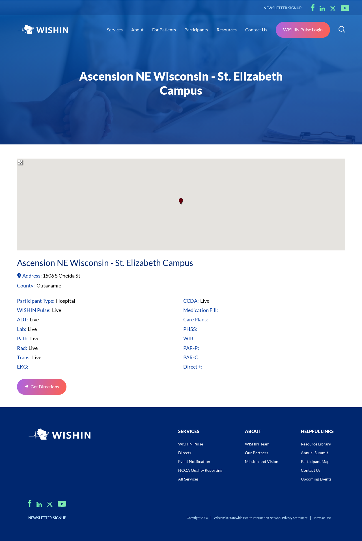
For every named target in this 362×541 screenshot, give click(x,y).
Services (115, 29)
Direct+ (185, 452)
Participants (196, 29)
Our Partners (256, 452)
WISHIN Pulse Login (303, 29)
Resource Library (316, 444)
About (137, 29)
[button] (181, 201)
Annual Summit (314, 452)
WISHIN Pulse (190, 444)
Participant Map (315, 461)
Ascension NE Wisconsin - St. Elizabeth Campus (105, 262)
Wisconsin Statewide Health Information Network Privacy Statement (260, 518)
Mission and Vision (261, 461)
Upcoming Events (316, 479)
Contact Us (256, 29)
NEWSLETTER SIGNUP (282, 8)
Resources (227, 29)
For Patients (164, 29)
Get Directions (45, 386)
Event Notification (194, 461)
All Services (188, 479)
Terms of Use (322, 518)
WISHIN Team (257, 444)
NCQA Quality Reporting (200, 470)
